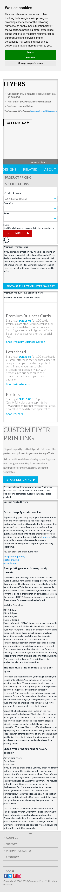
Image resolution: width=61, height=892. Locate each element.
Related (30, 169)
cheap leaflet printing (14, 556)
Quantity (8, 203)
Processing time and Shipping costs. (43, 111)
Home (34, 162)
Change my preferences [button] (30, 63)
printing (47, 536)
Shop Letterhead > (18, 384)
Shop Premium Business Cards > (26, 341)
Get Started (16, 122)
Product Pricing (18, 177)
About (50, 169)
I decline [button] (30, 57)
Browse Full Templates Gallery (31, 286)
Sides (6, 213)
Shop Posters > (15, 414)
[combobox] (30, 199)
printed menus (10, 563)
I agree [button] (30, 52)
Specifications (17, 184)
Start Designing (19, 479)
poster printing (11, 559)
